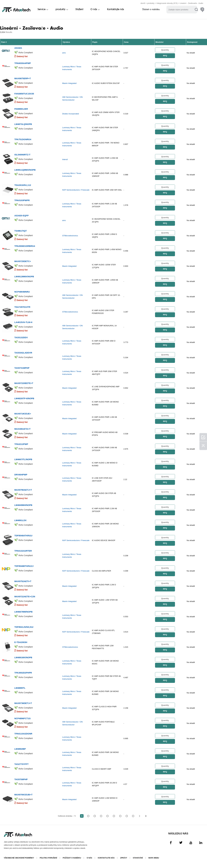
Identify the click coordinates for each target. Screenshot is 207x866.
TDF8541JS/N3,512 (23, 627)
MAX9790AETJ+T (23, 490)
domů (143, 3)
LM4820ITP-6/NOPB (24, 398)
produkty (150, 3)
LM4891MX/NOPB (23, 657)
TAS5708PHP (21, 779)
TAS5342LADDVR (23, 352)
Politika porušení (48, 858)
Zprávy (123, 858)
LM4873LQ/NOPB (23, 124)
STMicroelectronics (70, 236)
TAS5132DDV (21, 337)
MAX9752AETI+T (22, 581)
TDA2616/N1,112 (22, 185)
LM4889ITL (19, 688)
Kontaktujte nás (115, 9)
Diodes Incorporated (70, 114)
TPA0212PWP (21, 444)
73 (133, 816)
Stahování (138, 858)
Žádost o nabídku (151, 9)
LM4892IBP (20, 749)
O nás (93, 9)
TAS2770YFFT (21, 764)
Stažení (79, 9)
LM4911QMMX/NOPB (25, 170)
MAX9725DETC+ (22, 261)
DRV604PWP (20, 474)
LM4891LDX (20, 520)
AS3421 (18, 48)
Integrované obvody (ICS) (167, 3)
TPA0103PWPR (22, 200)
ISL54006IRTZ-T (22, 154)
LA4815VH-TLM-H (23, 322)
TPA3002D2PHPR (23, 672)
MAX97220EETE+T (23, 383)
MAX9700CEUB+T (23, 794)
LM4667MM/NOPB (23, 612)
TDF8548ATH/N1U (23, 535)
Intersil (65, 159)
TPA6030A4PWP (22, 63)
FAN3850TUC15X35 (24, 93)
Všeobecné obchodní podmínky (19, 858)
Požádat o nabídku (72, 858)
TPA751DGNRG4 (22, 139)
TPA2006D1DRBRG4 (24, 246)
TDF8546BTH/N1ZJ (23, 566)
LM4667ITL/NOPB (23, 459)
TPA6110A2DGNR (23, 733)
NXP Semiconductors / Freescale (75, 190)
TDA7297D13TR (22, 307)
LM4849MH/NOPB (23, 505)
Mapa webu (153, 858)
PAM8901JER (21, 109)
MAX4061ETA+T (22, 429)
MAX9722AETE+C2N (24, 596)
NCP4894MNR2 (22, 292)
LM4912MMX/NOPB (24, 276)
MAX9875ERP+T (22, 78)
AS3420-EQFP (21, 215)
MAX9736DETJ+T (23, 703)
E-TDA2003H (20, 642)
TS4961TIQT (20, 231)
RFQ (165, 56)
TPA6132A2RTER (23, 551)
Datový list (22, 56)
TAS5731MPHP (21, 368)
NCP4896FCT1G (22, 718)
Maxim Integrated (69, 83)
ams (64, 53)
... (126, 816)
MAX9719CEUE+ (22, 413)
